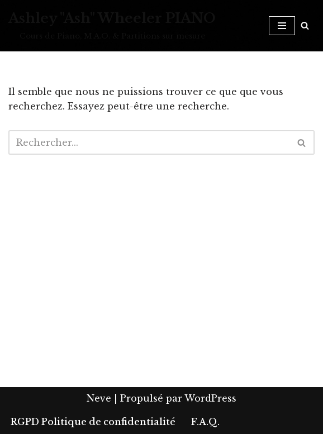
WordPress (210, 398)
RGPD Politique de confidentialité (93, 421)
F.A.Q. (205, 421)
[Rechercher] (305, 25)
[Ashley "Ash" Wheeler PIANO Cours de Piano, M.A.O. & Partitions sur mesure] (112, 26)
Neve (99, 398)
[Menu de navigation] (282, 25)
